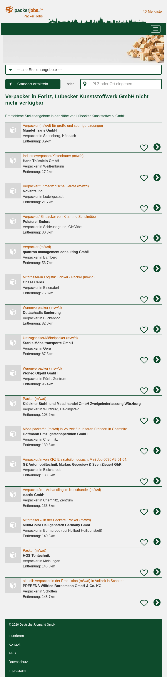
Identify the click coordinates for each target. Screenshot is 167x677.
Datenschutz (18, 662)
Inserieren (16, 636)
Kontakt (14, 644)
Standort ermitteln (32, 84)
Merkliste (153, 11)
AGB (12, 653)
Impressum (17, 670)
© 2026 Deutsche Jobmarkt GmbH (32, 624)
